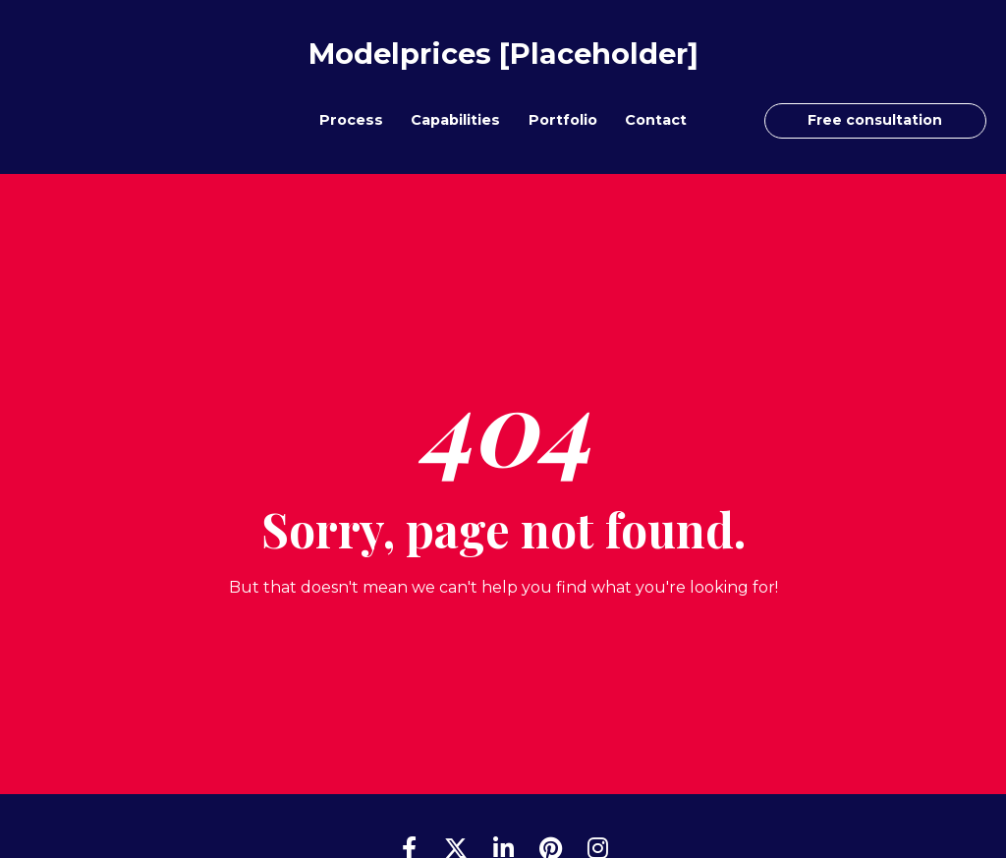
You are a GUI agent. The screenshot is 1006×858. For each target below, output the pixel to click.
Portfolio (563, 120)
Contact (656, 120)
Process (351, 120)
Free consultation (875, 120)
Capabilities (455, 120)
